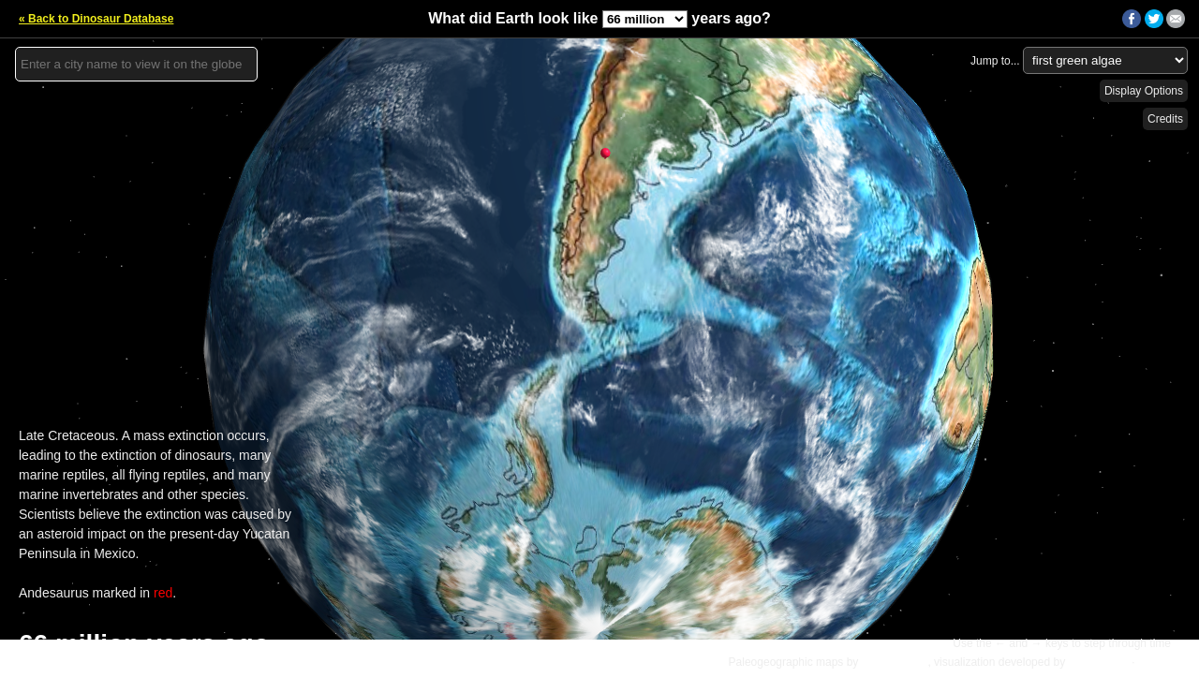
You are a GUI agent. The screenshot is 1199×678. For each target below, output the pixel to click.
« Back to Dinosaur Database (96, 18)
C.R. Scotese (895, 662)
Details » (1163, 662)
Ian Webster (1098, 662)
